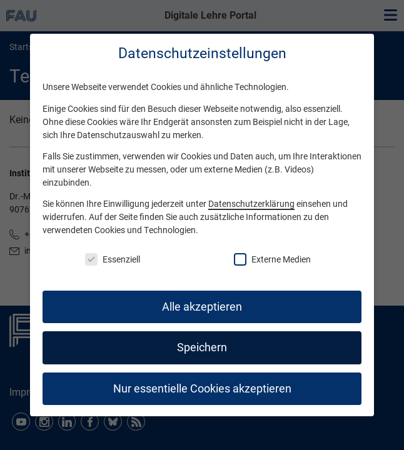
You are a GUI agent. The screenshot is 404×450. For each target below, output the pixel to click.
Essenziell (112, 259)
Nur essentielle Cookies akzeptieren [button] (202, 388)
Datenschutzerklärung (251, 204)
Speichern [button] (202, 347)
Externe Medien (272, 259)
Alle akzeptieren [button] (202, 307)
